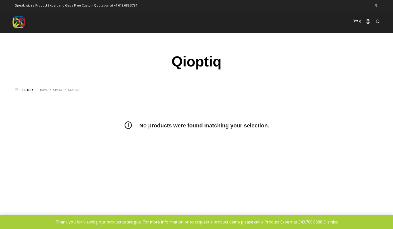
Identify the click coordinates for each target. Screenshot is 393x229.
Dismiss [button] (330, 222)
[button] (357, 21)
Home (44, 90)
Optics (57, 90)
